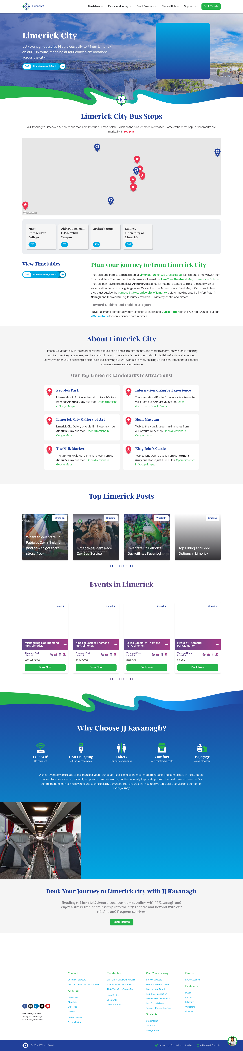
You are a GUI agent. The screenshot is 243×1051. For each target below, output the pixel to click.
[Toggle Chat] (232, 1040)
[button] (133, 180)
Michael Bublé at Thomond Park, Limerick (93, 644)
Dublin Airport (171, 312)
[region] (121, 176)
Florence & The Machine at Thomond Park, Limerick (42, 644)
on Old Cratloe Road (161, 275)
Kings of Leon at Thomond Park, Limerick (143, 644)
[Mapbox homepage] (30, 213)
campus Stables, (142, 292)
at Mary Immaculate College (190, 279)
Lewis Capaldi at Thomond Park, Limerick (194, 644)
